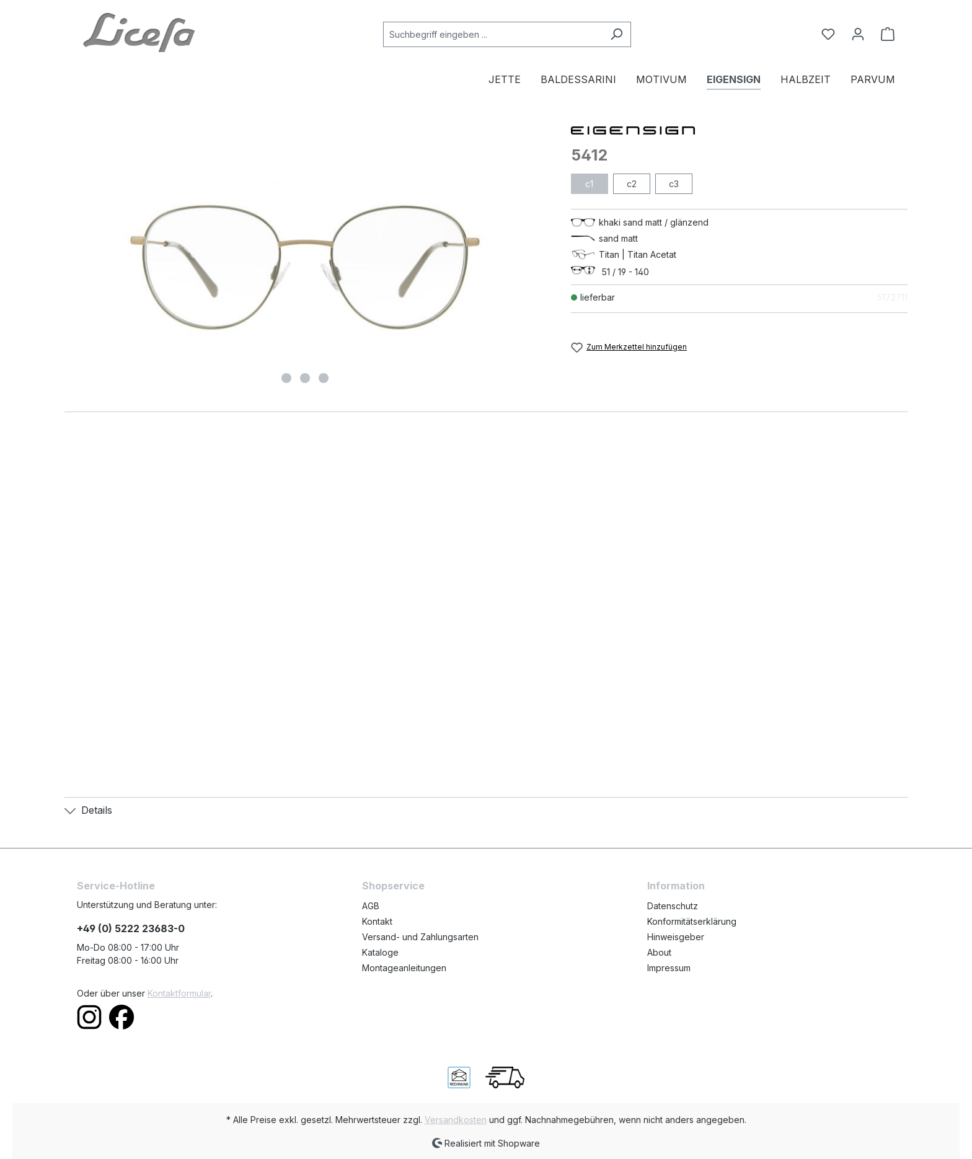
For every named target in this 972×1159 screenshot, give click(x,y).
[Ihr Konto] (858, 34)
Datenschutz (672, 906)
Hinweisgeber (675, 937)
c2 (632, 183)
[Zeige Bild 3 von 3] (324, 378)
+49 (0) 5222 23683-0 (131, 928)
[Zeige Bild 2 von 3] (305, 378)
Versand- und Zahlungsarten (420, 937)
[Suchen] (616, 34)
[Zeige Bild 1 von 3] (286, 378)
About (659, 952)
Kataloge (380, 952)
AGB (370, 906)
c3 (674, 183)
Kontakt (377, 921)
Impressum (669, 968)
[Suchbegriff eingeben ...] (493, 34)
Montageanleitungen (404, 968)
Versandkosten (456, 1119)
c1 (589, 183)
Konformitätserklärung (691, 921)
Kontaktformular (179, 993)
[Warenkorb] (884, 34)
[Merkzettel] (828, 34)
